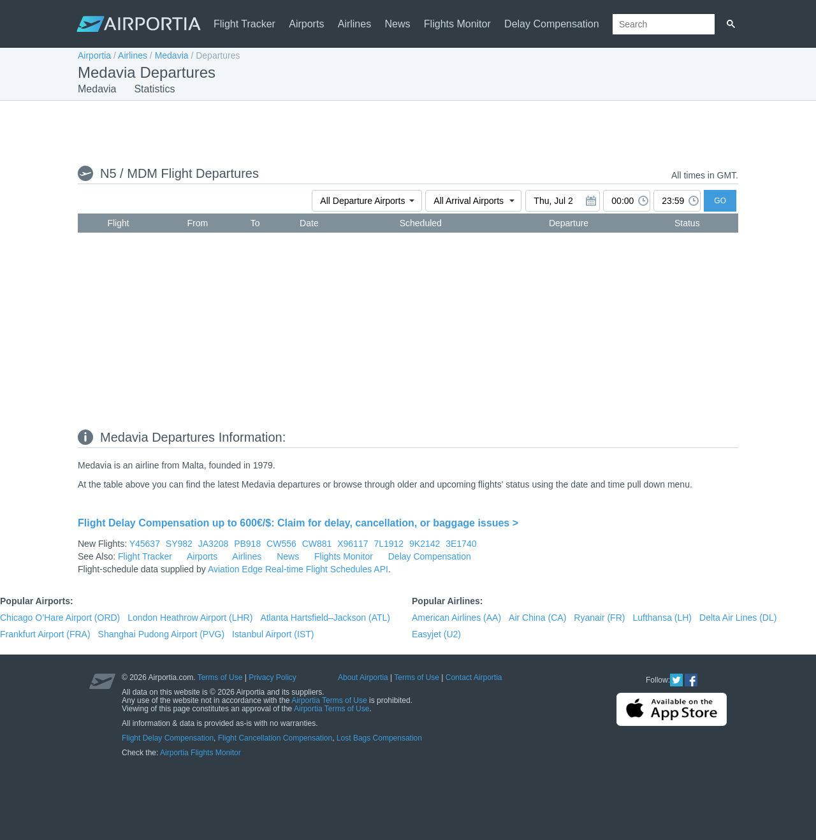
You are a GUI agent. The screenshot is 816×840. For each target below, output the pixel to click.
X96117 (352, 544)
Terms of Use (220, 677)
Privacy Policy (272, 677)
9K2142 (424, 544)
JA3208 (213, 544)
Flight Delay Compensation (168, 738)
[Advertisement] (408, 132)
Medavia (172, 55)
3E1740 (461, 544)
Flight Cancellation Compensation (275, 738)
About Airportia (363, 677)
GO (720, 200)
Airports (306, 23)
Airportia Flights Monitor (200, 752)
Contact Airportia (474, 677)
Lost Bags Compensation (379, 738)
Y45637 (144, 544)
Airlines (354, 23)
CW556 (281, 544)
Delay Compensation (551, 23)
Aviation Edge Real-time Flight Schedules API (298, 569)
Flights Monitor (457, 23)
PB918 (247, 544)
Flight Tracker (244, 23)
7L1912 (389, 544)
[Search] (731, 24)
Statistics (154, 88)
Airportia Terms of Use (329, 700)
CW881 (317, 544)
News (398, 23)
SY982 (179, 544)
